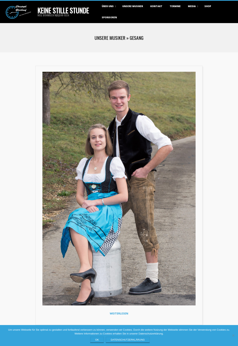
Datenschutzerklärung (128, 339)
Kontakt (156, 6)
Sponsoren (109, 17)
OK (97, 339)
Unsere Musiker (132, 6)
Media (192, 6)
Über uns (108, 6)
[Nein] (233, 335)
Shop (207, 6)
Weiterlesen (119, 313)
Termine (175, 6)
